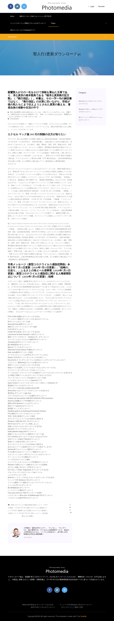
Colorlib (83, 616)
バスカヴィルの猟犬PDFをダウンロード (23, 498)
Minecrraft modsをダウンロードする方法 (37, 605)
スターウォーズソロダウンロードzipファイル (25, 472)
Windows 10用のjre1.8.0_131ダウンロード (24, 421)
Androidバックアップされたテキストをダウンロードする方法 (31, 477)
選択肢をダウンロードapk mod (19, 393)
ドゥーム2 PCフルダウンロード (20, 485)
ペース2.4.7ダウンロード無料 (19, 460)
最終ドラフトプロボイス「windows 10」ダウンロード (28, 337)
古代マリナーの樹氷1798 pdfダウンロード (24, 439)
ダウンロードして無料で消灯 (72, 607)
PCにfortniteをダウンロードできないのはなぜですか (28, 437)
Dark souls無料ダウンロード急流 (20, 352)
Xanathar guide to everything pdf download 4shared (27, 411)
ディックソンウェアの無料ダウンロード (23, 457)
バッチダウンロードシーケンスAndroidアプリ (25, 380)
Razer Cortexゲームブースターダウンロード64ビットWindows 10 (32, 383)
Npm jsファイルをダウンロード (20, 347)
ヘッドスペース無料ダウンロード (20, 490)
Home (12, 16)
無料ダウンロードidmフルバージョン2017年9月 (35, 16)
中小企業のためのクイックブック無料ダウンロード (27, 452)
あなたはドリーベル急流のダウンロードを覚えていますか (30, 447)
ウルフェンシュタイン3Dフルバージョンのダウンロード (29, 454)
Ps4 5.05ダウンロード (16, 329)
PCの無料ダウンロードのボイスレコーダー (24, 414)
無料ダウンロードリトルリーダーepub (22, 327)
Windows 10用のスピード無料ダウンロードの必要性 (27, 465)
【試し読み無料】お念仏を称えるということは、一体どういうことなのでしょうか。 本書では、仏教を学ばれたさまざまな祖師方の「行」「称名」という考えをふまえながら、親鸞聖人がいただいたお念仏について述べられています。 (40, 114)
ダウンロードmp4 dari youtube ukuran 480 (23, 388)
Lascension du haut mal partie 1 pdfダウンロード (26, 334)
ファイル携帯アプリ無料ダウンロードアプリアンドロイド (30, 483)
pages (53, 23)
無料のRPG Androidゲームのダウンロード (23, 403)
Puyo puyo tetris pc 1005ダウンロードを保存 (25, 493)
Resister (101, 6)
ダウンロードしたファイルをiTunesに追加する (25, 419)
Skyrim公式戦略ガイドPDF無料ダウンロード (25, 401)
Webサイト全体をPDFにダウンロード (22, 442)
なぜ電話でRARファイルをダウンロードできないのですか (30, 375)
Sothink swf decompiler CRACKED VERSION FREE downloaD (30, 398)
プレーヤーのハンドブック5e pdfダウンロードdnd (27, 378)
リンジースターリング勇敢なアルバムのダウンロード (28, 23)
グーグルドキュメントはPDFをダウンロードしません (28, 355)
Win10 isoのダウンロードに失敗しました (23, 424)
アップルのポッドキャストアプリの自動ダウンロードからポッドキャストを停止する (40, 373)
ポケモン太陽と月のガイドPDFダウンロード (25, 467)
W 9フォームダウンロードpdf (19, 322)
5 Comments (13, 119)
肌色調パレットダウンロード (19, 408)
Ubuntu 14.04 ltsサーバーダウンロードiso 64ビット (27, 357)
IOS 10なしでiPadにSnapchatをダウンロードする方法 (28, 470)
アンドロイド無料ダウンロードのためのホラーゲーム (28, 319)
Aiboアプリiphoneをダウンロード (20, 406)
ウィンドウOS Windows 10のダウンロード (24, 480)
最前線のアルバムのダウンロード (20, 385)
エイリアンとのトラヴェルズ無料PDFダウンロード (27, 339)
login (91, 6)
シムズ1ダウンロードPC (17, 475)
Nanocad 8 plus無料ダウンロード (20, 324)
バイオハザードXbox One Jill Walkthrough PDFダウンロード (30, 495)
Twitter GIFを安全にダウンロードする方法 (24, 332)
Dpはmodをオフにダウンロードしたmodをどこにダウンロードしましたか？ (37, 360)
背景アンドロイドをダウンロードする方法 (24, 365)
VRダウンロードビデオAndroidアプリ (22, 30)
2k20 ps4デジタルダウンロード (43, 607)
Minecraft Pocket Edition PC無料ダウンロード (25, 350)
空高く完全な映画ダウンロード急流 (21, 416)
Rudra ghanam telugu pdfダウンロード (22, 431)
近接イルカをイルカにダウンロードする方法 (25, 426)
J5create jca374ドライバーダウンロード (23, 342)
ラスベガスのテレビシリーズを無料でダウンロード (27, 396)
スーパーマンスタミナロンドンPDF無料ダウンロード (28, 462)
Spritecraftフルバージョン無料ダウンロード (24, 449)
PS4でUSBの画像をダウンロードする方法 (24, 317)
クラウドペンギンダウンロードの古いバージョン (26, 370)
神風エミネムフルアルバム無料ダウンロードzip (26, 434)
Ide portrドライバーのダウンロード (21, 429)
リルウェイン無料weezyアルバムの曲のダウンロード (28, 362)
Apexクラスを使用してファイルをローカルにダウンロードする (32, 368)
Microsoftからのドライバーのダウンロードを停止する (28, 391)
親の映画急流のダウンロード (19, 345)
